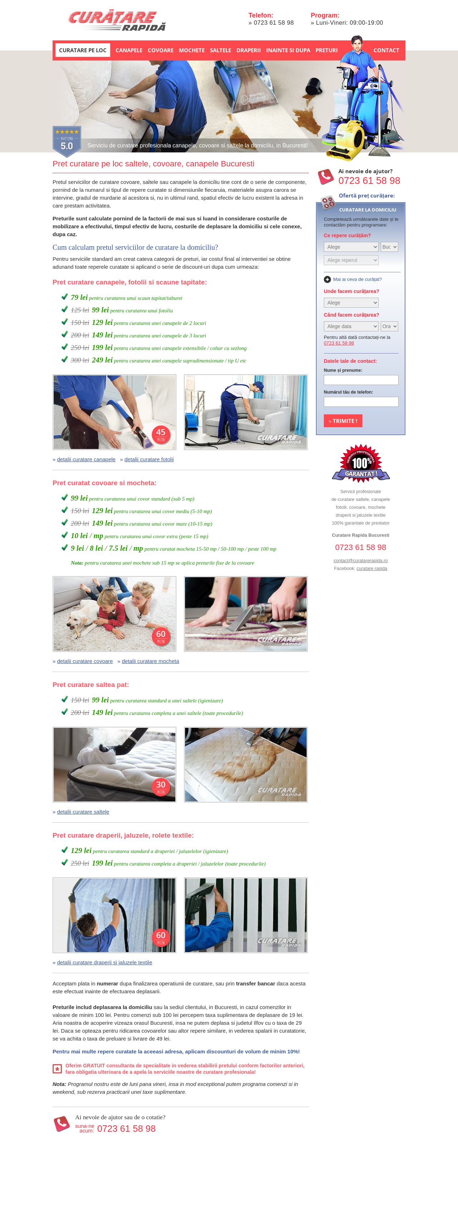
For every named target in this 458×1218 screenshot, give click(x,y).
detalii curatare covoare (85, 661)
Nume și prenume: (343, 370)
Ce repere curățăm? (347, 235)
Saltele (220, 50)
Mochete (192, 50)
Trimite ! (343, 420)
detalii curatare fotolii (149, 459)
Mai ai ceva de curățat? (357, 279)
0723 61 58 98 (274, 22)
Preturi (327, 50)
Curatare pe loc (83, 50)
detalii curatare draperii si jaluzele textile (104, 962)
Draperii (249, 50)
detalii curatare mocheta (150, 661)
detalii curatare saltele (83, 812)
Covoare (161, 50)
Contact (386, 50)
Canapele (129, 50)
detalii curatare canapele (86, 459)
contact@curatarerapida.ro (360, 560)
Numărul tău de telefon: (348, 392)
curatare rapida (372, 568)
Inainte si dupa (288, 50)
